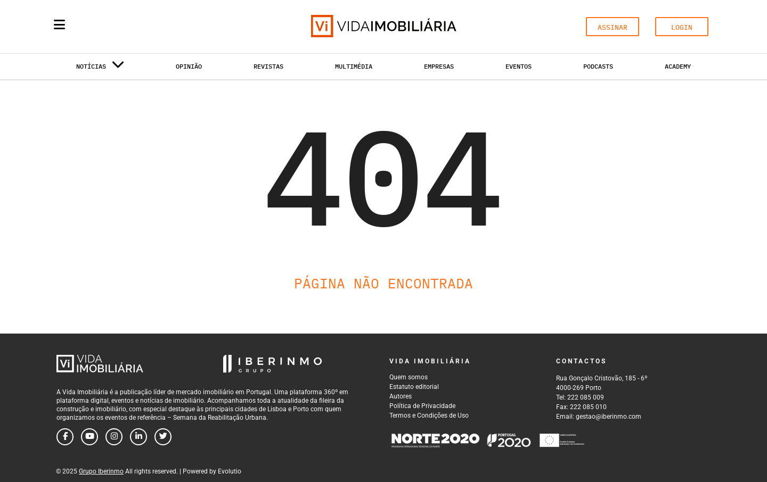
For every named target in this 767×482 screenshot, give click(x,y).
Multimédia (353, 66)
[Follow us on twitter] (163, 436)
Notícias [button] (100, 68)
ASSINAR (612, 27)
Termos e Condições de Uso (429, 415)
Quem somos (408, 377)
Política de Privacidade (422, 406)
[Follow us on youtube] (89, 436)
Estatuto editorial (414, 386)
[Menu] (59, 24)
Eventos (518, 66)
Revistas (268, 66)
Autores (400, 396)
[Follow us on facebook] (65, 436)
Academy (678, 66)
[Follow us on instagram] (114, 436)
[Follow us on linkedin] (138, 436)
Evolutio (229, 471)
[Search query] (121, 27)
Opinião (189, 66)
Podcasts (598, 66)
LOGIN (681, 27)
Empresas (439, 66)
